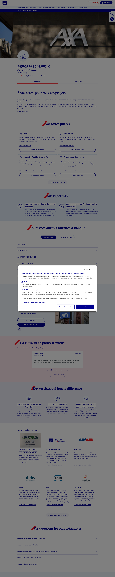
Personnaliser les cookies (65, 307)
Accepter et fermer (85, 307)
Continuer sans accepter (87, 269)
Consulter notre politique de (34, 302)
